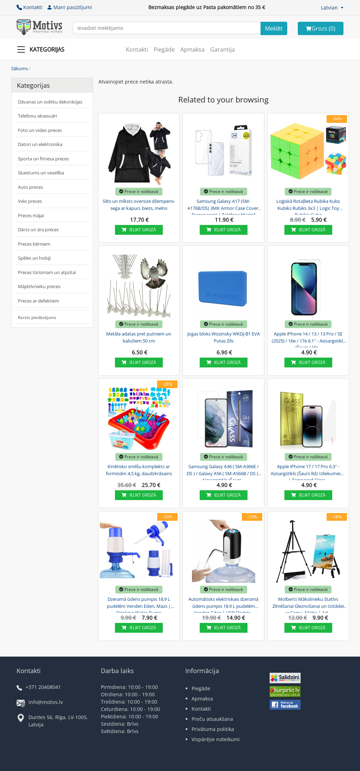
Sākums (19, 68)
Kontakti (30, 7)
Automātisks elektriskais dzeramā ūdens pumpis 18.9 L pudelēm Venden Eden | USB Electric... (223, 605)
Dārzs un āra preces (38, 229)
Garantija (222, 49)
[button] (332, 7)
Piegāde (164, 49)
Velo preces (30, 201)
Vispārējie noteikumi (216, 739)
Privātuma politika (213, 729)
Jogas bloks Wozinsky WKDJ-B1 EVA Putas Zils (223, 337)
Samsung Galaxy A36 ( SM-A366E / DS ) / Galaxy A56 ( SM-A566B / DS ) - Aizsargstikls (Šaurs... (224, 472)
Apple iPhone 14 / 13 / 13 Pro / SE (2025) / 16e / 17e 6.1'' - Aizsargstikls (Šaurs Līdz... (308, 340)
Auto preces (30, 187)
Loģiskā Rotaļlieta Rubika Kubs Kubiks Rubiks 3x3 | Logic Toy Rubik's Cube (308, 207)
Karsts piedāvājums (37, 317)
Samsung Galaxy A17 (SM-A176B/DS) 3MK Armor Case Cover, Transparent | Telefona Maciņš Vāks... (223, 207)
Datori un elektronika (40, 144)
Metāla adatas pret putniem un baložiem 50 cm (138, 337)
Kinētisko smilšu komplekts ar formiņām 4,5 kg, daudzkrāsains (139, 470)
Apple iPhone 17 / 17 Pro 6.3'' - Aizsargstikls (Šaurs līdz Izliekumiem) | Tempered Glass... (308, 472)
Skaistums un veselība (41, 173)
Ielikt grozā (139, 230)
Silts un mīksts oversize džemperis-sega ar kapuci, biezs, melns (139, 204)
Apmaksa (192, 49)
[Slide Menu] (42, 49)
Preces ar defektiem (38, 301)
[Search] (274, 28)
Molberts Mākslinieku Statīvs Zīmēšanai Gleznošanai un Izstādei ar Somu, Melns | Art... (308, 605)
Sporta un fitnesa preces (43, 158)
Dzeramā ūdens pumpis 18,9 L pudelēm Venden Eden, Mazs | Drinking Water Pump (139, 605)
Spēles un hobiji (34, 258)
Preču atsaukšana (212, 719)
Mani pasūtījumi (69, 7)
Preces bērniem (34, 244)
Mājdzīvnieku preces (39, 286)
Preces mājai (31, 215)
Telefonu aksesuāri (37, 116)
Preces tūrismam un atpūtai (47, 272)
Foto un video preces (40, 130)
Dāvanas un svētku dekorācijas (50, 102)
